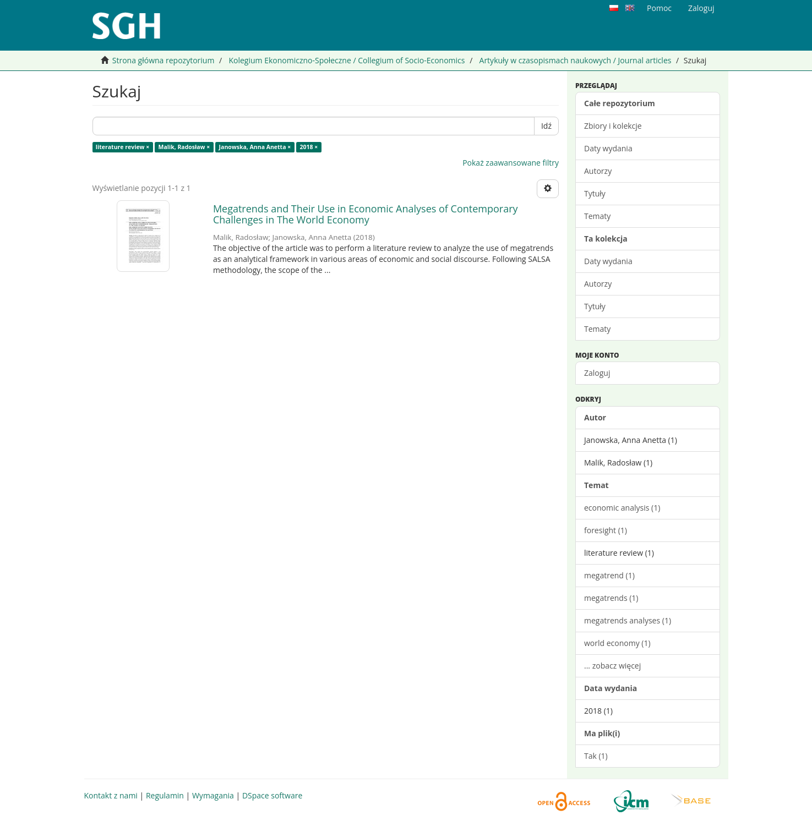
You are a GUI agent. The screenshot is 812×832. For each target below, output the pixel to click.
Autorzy (598, 171)
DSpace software (272, 795)
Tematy (597, 216)
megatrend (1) (609, 575)
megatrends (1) (611, 598)
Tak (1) (596, 756)
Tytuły (595, 193)
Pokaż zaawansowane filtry (510, 162)
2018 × (308, 147)
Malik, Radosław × (184, 147)
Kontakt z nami (111, 795)
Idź (546, 126)
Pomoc (659, 8)
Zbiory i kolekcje (613, 126)
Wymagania (213, 795)
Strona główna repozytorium (163, 60)
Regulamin (165, 795)
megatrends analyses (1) (627, 620)
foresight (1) (605, 530)
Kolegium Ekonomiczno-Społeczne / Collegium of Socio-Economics (346, 60)
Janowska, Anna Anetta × (255, 147)
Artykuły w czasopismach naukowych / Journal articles (575, 60)
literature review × (123, 147)
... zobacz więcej (612, 665)
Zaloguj (597, 373)
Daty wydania (608, 148)
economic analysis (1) (622, 507)
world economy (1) (617, 643)
